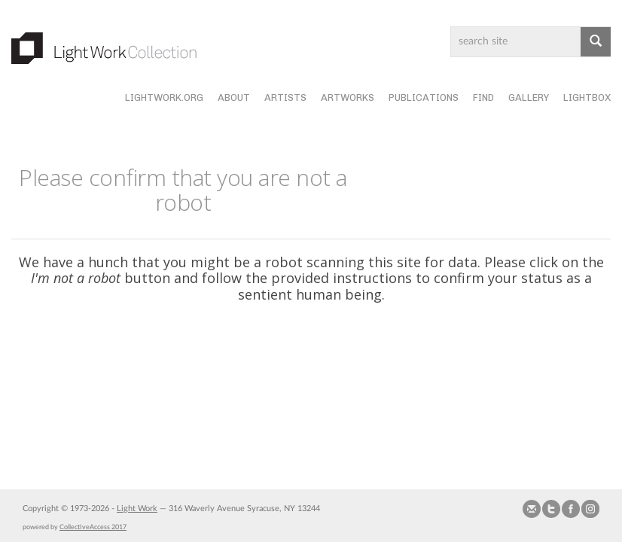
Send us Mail (532, 509)
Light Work (137, 508)
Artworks (347, 97)
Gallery (528, 97)
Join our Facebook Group (571, 509)
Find (483, 97)
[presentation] (336, 361)
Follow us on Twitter (551, 509)
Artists (285, 97)
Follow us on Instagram (590, 509)
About (234, 97)
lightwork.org (164, 97)
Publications (424, 97)
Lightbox (587, 97)
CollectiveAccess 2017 (93, 527)
